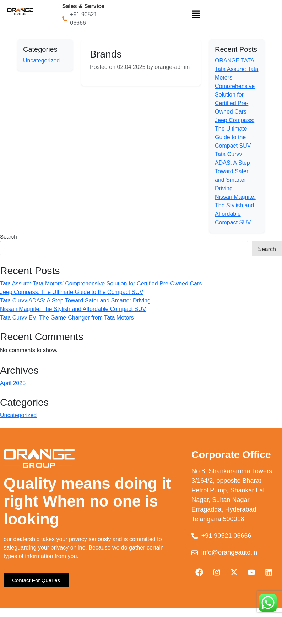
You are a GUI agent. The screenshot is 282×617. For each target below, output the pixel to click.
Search (8, 237)
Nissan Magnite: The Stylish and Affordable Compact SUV (73, 309)
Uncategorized (41, 61)
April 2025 (13, 383)
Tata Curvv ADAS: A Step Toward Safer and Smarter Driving (232, 171)
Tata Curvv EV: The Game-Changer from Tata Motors (67, 318)
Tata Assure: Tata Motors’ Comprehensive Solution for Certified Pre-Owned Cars (101, 283)
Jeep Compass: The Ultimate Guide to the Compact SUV (71, 292)
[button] (196, 14)
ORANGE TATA (234, 61)
